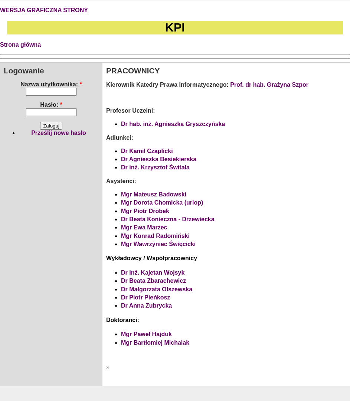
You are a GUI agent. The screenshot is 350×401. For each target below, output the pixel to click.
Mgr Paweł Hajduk (146, 334)
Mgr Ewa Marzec (144, 227)
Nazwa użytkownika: (51, 84)
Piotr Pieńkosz (149, 297)
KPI (175, 27)
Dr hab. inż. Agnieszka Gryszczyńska (173, 124)
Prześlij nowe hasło (58, 133)
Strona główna (20, 45)
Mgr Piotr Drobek (145, 211)
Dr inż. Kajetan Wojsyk (152, 272)
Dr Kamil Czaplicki (147, 151)
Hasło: (51, 105)
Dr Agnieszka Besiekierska (158, 159)
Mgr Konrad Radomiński (155, 236)
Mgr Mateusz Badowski (153, 194)
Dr (124, 297)
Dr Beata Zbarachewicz (153, 281)
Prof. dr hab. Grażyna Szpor (269, 85)
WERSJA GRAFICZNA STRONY (44, 10)
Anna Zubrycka (150, 305)
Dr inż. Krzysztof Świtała (155, 167)
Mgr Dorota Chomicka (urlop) (162, 202)
